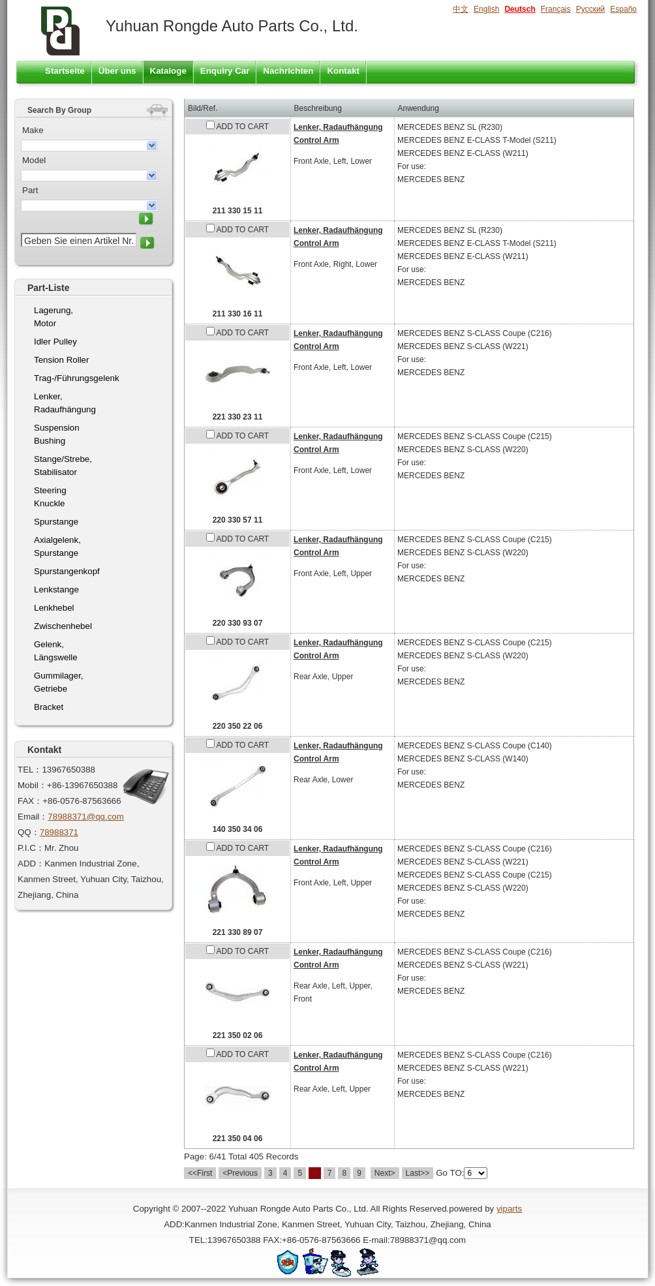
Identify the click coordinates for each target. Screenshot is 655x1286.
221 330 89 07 (238, 932)
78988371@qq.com (86, 816)
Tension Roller (61, 360)
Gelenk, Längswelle (56, 650)
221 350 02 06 (238, 1035)
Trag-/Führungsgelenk (67, 378)
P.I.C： (31, 848)
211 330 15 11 (238, 210)
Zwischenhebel (63, 626)
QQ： (29, 832)
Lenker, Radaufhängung (65, 402)
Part (30, 190)
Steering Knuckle (50, 496)
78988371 (59, 832)
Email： (33, 816)
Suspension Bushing (57, 434)
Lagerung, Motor (53, 316)
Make (33, 130)
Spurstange (56, 522)
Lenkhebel (54, 608)
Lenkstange (56, 589)
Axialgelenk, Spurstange (57, 546)
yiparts (509, 1209)
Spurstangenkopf (67, 571)
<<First (200, 1173)
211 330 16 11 (238, 313)
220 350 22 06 (238, 726)
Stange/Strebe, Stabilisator (63, 465)
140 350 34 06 (238, 829)
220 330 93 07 (238, 623)
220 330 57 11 (238, 520)
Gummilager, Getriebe (59, 682)
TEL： (30, 769)
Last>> (418, 1173)
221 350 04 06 (238, 1138)
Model (34, 160)
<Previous (240, 1173)
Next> (384, 1173)
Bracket (48, 707)
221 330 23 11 (238, 416)
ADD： (31, 863)
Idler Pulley (55, 341)
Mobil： (32, 785)
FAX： (30, 801)
